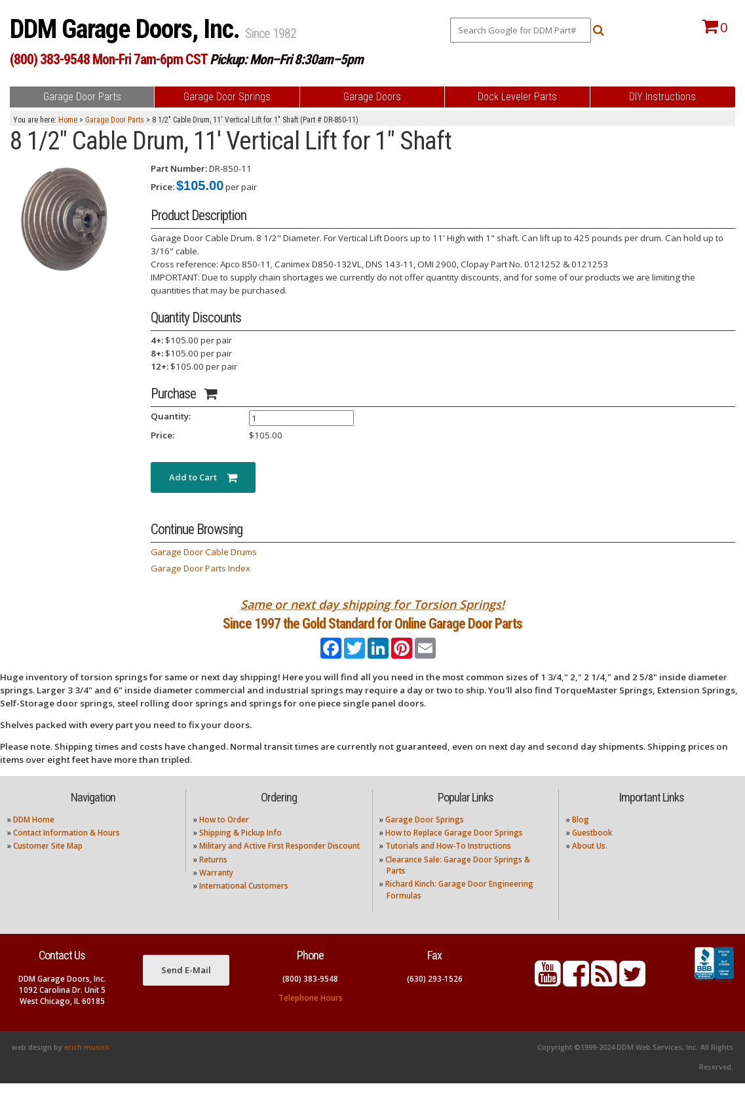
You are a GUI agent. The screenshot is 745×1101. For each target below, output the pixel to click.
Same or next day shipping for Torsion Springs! (372, 604)
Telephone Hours (310, 1015)
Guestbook (592, 850)
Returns (213, 876)
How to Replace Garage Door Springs (454, 850)
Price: (162, 187)
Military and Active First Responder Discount (279, 863)
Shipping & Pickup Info (240, 850)
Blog (580, 836)
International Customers (243, 903)
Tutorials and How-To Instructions (448, 863)
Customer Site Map (48, 863)
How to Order (224, 836)
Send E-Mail (186, 988)
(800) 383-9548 (310, 996)
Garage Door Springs (424, 836)
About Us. (589, 863)
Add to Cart (203, 477)
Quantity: (171, 416)
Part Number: (179, 168)
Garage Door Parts (114, 120)
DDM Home (33, 836)
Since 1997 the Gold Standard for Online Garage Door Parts (372, 633)
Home (67, 120)
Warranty (216, 890)
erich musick (86, 1065)
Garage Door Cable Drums (204, 552)
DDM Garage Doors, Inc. (127, 29)
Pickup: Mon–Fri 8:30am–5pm (286, 59)
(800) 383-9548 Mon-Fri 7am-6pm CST (108, 59)
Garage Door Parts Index (200, 568)
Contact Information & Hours (66, 850)
